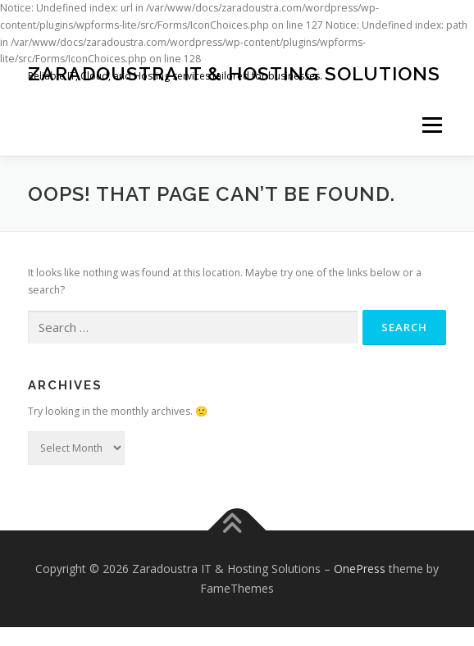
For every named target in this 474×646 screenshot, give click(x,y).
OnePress (359, 568)
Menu (430, 125)
